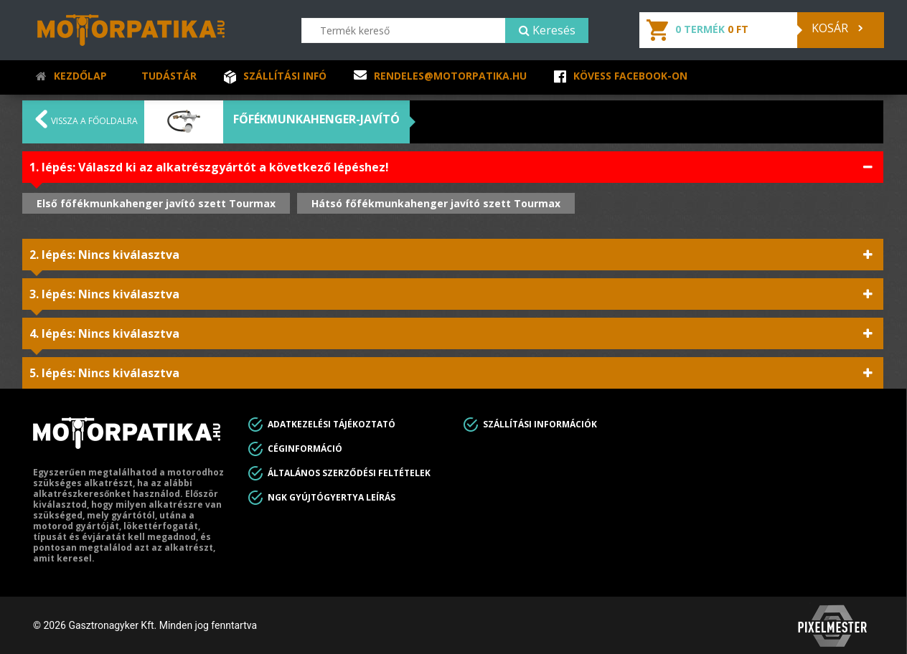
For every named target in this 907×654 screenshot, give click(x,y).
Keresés (547, 30)
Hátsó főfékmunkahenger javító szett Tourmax (435, 203)
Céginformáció (305, 448)
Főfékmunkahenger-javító (316, 119)
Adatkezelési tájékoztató (331, 424)
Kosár (837, 28)
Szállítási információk (540, 424)
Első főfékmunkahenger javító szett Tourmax (156, 203)
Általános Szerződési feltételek (349, 473)
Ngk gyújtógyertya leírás (331, 497)
